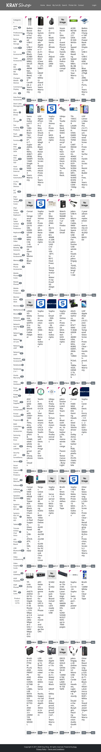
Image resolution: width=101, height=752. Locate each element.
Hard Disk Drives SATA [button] (17, 148)
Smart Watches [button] (17, 480)
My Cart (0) (56, 5)
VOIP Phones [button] (17, 586)
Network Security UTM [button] (17, 326)
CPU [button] (17, 93)
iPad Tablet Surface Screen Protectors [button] (17, 224)
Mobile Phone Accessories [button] (17, 266)
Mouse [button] (17, 314)
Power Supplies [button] (17, 402)
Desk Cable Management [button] (17, 105)
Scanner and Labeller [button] (17, 446)
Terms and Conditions (56, 749)
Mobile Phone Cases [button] (17, 275)
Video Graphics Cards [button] (17, 565)
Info (29, 100)
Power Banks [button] (17, 395)
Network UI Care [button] (17, 340)
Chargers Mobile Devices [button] (17, 80)
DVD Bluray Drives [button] (17, 112)
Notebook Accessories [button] (17, 359)
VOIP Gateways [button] (17, 573)
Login (94, 5)
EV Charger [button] (17, 120)
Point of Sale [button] (17, 389)
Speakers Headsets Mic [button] (17, 498)
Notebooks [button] (17, 365)
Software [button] (17, 485)
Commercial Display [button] (17, 88)
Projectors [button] (17, 420)
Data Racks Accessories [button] (17, 98)
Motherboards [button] (17, 310)
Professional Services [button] (17, 34)
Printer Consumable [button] (17, 408)
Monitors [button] (17, 306)
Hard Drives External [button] (17, 168)
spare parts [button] (17, 27)
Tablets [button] (17, 524)
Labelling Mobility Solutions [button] (17, 247)
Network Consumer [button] (17, 319)
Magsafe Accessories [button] (17, 255)
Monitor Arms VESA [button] (17, 299)
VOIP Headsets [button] (17, 579)
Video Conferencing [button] (17, 558)
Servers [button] (17, 461)
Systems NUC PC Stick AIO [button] (17, 516)
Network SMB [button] (17, 334)
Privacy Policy (41, 749)
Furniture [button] (17, 140)
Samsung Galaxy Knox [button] (16, 437)
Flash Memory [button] (17, 135)
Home (42, 5)
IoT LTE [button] (17, 191)
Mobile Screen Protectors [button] (17, 290)
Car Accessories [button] (17, 53)
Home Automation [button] (17, 176)
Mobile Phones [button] (17, 283)
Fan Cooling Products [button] (17, 127)
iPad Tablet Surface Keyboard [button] (17, 211)
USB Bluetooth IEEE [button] (17, 550)
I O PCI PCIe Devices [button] (17, 184)
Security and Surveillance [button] (17, 455)
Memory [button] (17, 260)
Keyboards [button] (17, 232)
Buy (93, 100)
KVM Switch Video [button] (17, 238)
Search (64, 5)
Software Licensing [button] (17, 490)
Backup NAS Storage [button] (17, 41)
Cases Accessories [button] (17, 59)
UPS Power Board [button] (17, 541)
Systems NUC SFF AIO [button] (17, 506)
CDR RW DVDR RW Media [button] (17, 69)
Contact (81, 5)
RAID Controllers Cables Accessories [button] (17, 427)
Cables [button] (17, 48)
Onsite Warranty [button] (17, 376)
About (48, 5)
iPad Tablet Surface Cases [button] (17, 200)
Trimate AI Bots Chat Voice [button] (17, 532)
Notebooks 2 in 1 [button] (17, 370)
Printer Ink (73, 5)
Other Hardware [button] (17, 383)
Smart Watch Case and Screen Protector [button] (17, 470)
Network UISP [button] (17, 347)
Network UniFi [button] (17, 353)
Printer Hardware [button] (17, 415)
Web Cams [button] (17, 592)
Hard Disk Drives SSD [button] (17, 159)
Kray (75, 747)
